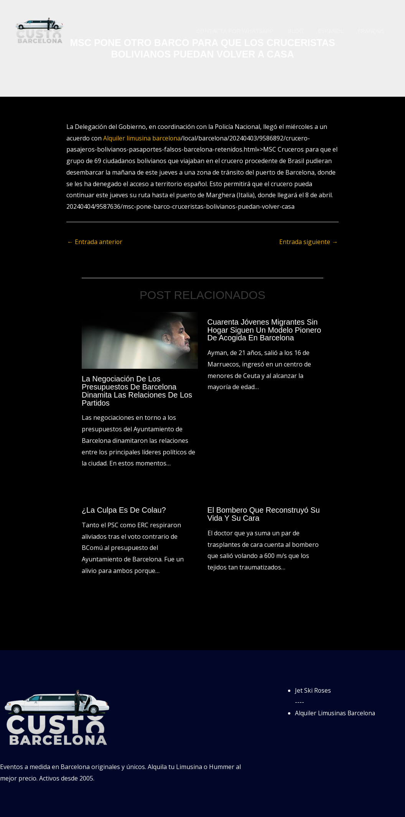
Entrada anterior (95, 242)
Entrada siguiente (308, 242)
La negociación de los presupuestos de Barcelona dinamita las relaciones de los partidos (137, 390)
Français (372, 31)
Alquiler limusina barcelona (142, 138)
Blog (303, 31)
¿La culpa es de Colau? (124, 509)
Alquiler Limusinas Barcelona (336, 711)
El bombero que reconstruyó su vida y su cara (264, 513)
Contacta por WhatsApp (244, 31)
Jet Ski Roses (313, 689)
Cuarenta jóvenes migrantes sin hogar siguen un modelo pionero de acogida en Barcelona (264, 330)
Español (335, 31)
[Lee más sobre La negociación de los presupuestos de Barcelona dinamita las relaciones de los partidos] (140, 339)
